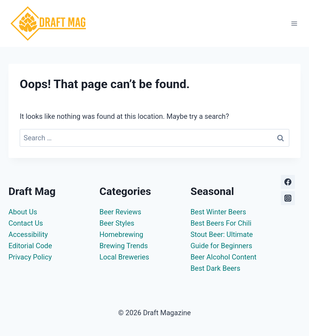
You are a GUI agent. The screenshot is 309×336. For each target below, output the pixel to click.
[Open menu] (294, 23)
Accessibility (28, 234)
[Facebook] (288, 182)
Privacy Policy (30, 257)
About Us (22, 212)
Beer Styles (117, 223)
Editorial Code (30, 246)
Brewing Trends (124, 246)
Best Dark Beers (215, 268)
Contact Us (25, 223)
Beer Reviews (120, 212)
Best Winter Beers (218, 212)
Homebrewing (121, 234)
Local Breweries (124, 257)
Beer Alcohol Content (223, 257)
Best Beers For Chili (220, 223)
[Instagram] (288, 198)
